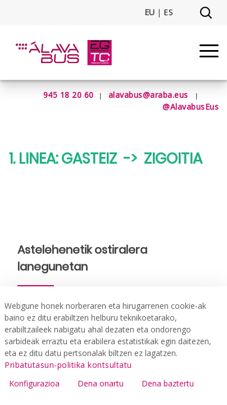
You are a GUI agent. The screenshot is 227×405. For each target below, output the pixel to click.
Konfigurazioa (34, 383)
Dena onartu (101, 383)
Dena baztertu (168, 383)
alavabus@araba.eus (148, 94)
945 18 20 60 (55, 94)
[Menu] (209, 52)
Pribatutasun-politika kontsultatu (68, 364)
